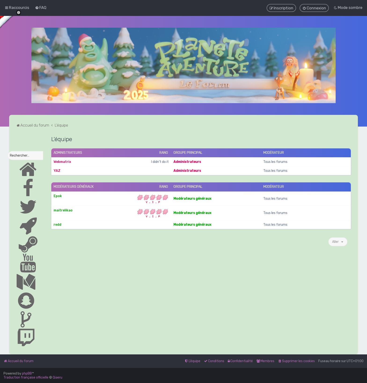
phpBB (27, 373)
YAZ (57, 171)
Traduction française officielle (26, 377)
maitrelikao (63, 210)
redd (57, 224)
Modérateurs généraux (74, 187)
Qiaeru (57, 377)
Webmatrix (62, 162)
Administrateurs (68, 152)
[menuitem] (41, 7)
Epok (58, 196)
